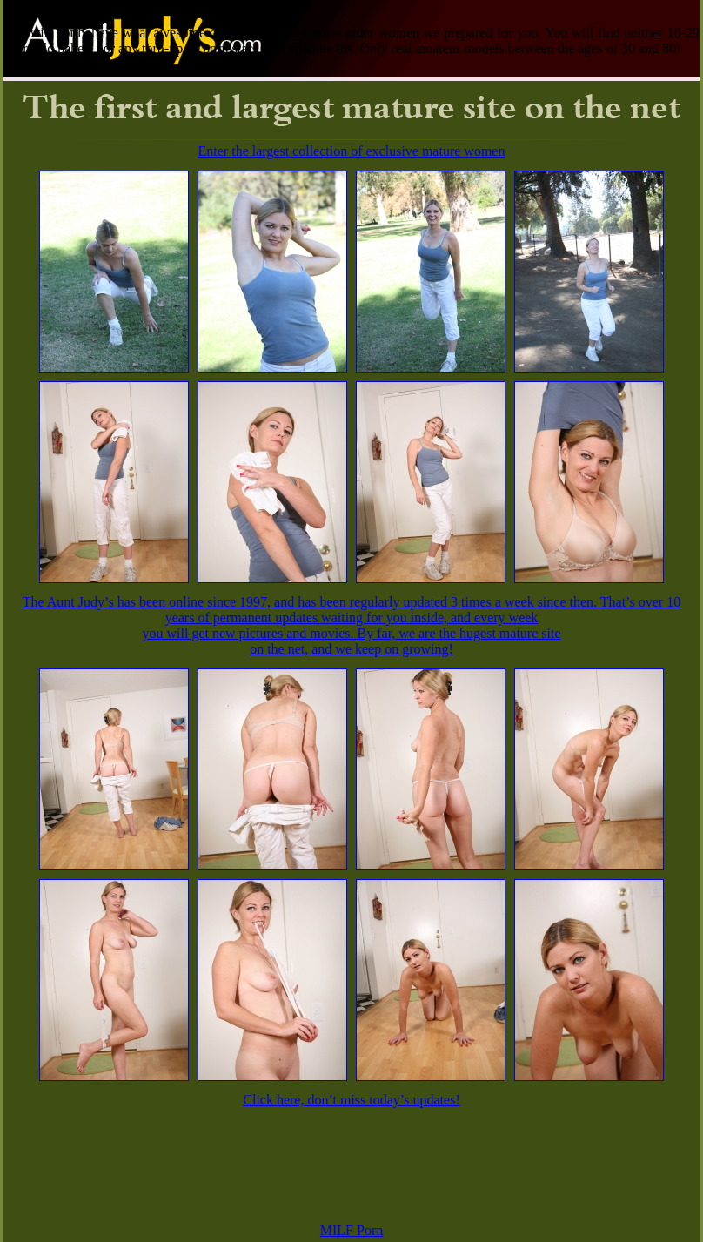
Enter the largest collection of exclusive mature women (351, 151)
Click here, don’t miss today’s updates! (351, 1099)
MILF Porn (351, 1230)
